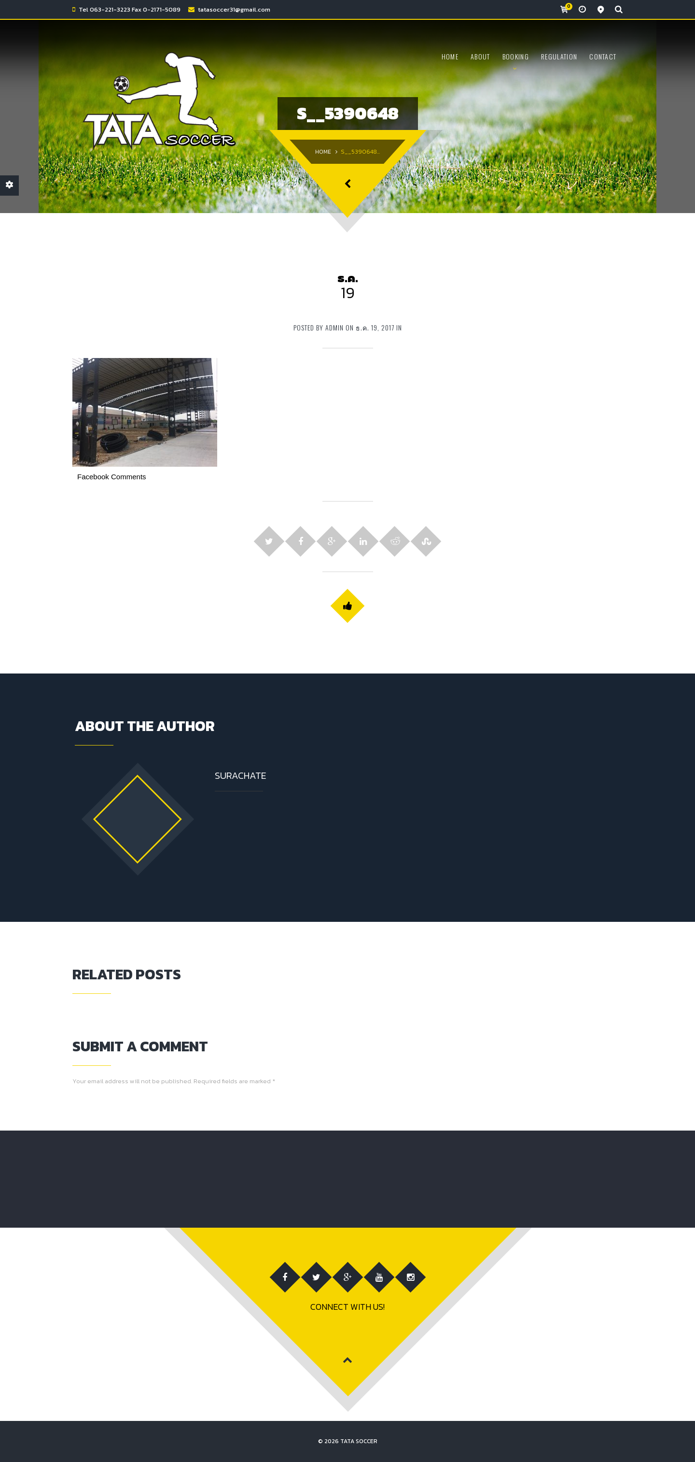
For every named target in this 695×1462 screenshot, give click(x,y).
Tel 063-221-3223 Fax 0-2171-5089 (130, 9)
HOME (450, 56)
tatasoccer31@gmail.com (234, 9)
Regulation (559, 56)
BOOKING (515, 56)
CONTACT (602, 56)
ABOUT (480, 56)
